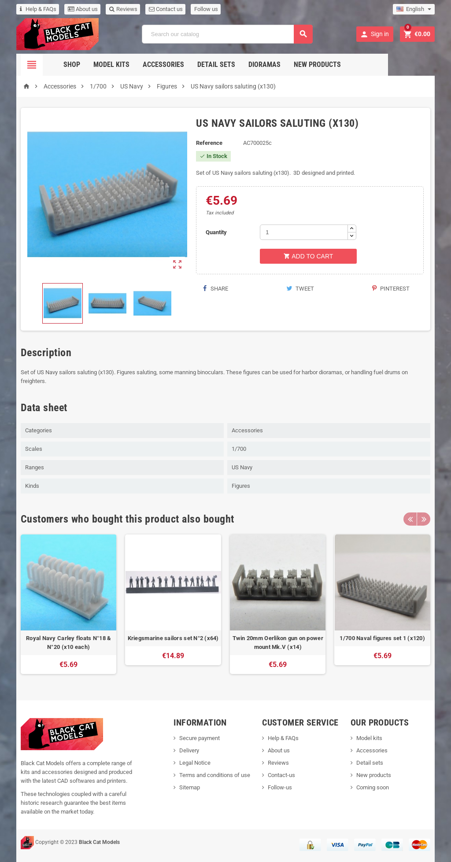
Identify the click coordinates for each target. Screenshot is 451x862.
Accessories (186, 64)
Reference (209, 143)
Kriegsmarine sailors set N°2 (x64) (173, 638)
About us (83, 9)
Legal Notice (195, 762)
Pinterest (391, 288)
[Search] (227, 34)
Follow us (206, 9)
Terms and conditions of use (214, 775)
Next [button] (423, 519)
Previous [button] (410, 519)
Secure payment (199, 738)
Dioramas (288, 64)
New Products (340, 64)
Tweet (300, 288)
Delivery (189, 750)
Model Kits (135, 64)
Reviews (123, 9)
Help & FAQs (38, 9)
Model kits (369, 738)
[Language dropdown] (413, 9)
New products (373, 775)
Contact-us (281, 775)
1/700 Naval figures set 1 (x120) (382, 638)
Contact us (166, 9)
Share (215, 288)
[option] (68, 604)
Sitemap (189, 787)
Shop (95, 64)
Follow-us (280, 787)
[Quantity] (304, 232)
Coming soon (372, 787)
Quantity (216, 232)
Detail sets (240, 64)
